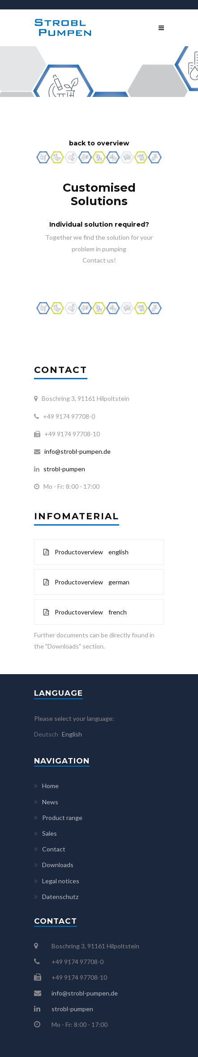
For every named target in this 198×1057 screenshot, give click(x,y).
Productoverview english (86, 552)
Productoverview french (85, 612)
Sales (49, 833)
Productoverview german (86, 582)
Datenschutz (60, 896)
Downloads (57, 864)
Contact (53, 849)
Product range (62, 817)
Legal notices (60, 881)
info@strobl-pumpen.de (76, 451)
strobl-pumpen (62, 469)
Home (50, 785)
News (50, 802)
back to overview (99, 143)
